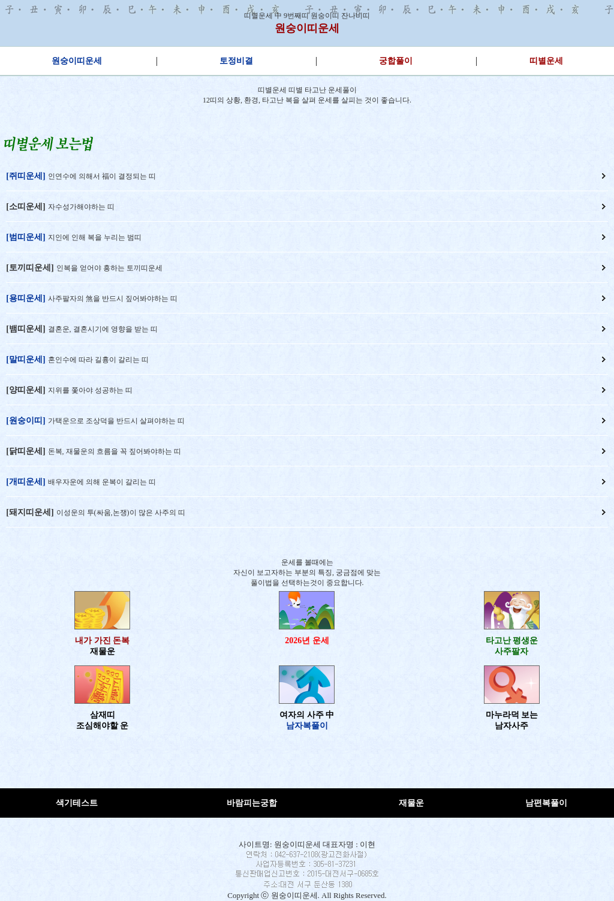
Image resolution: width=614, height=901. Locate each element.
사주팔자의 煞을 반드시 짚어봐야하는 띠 (112, 298)
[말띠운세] (25, 359)
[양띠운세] (25, 389)
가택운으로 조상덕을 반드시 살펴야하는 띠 (116, 421)
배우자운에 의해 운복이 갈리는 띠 (102, 482)
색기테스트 (77, 802)
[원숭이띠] (25, 420)
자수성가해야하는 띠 (81, 207)
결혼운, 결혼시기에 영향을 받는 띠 (103, 329)
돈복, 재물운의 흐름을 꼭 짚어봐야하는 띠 (114, 451)
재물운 (411, 802)
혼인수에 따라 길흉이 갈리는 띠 (98, 359)
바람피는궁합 (252, 802)
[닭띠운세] (25, 451)
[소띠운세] (25, 206)
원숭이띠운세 (307, 28)
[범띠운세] (25, 237)
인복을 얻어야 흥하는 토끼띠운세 (109, 268)
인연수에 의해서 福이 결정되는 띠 (102, 176)
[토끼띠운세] (29, 267)
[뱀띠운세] (25, 328)
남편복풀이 (546, 802)
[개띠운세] (25, 481)
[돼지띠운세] (29, 512)
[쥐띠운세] (25, 175)
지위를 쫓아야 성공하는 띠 (90, 390)
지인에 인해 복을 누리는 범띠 (95, 237)
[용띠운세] (25, 298)
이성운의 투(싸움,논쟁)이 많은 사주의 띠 (120, 512)
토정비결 (236, 60)
